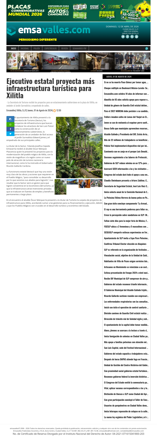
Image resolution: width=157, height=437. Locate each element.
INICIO (13, 48)
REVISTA (64, 48)
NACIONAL (25, 48)
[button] (10, 62)
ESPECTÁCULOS (51, 48)
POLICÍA (37, 48)
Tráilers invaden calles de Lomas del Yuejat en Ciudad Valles (130, 116)
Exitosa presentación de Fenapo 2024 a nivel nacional (127, 272)
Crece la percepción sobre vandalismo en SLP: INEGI (127, 215)
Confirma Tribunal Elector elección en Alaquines (125, 243)
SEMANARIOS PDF (79, 48)
